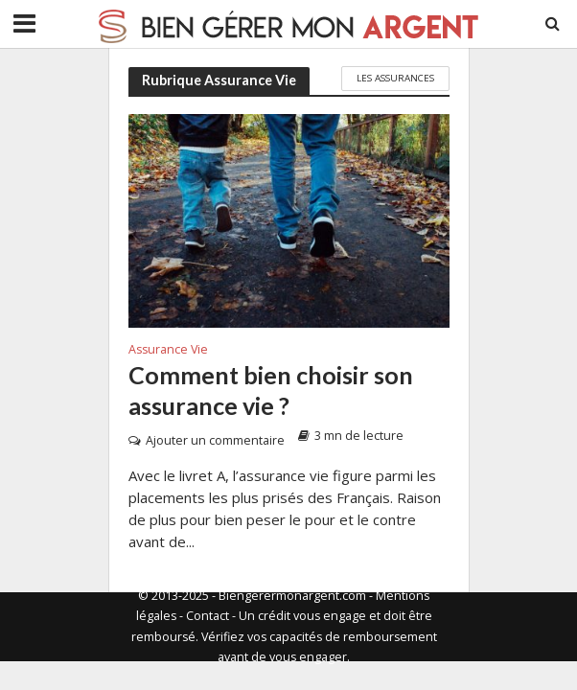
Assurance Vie (168, 350)
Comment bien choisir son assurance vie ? (270, 390)
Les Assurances (395, 77)
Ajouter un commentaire (215, 440)
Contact (207, 616)
